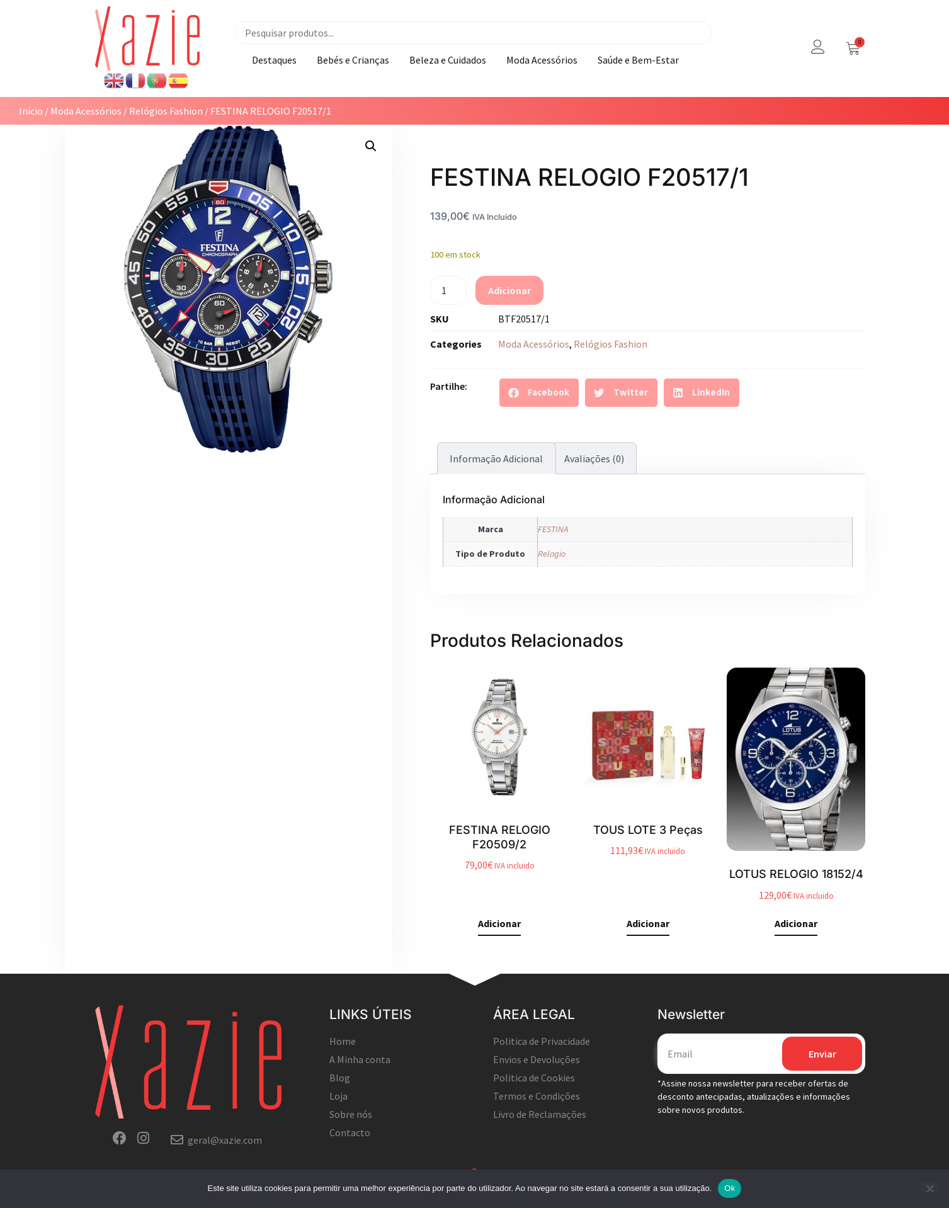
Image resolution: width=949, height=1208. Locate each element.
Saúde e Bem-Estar (638, 60)
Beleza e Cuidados (447, 60)
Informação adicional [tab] (496, 458)
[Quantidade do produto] (448, 290)
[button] (371, 146)
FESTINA (553, 529)
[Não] (929, 1187)
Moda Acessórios (541, 60)
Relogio (551, 553)
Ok (729, 1188)
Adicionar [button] (499, 924)
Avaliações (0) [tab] (594, 458)
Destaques (274, 60)
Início (31, 111)
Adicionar (509, 290)
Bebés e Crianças (353, 60)
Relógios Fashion (166, 111)
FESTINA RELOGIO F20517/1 (589, 176)
